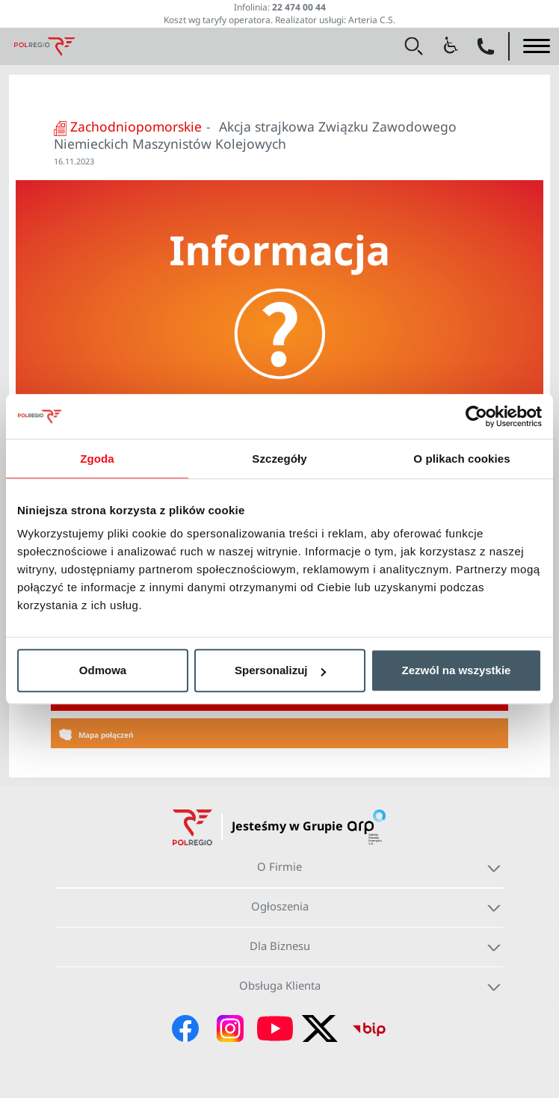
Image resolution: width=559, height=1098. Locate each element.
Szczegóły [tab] (279, 458)
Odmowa (102, 670)
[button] (414, 46)
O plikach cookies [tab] (461, 458)
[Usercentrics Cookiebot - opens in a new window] (476, 416)
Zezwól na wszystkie (456, 670)
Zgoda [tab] (97, 458)
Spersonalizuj (280, 670)
